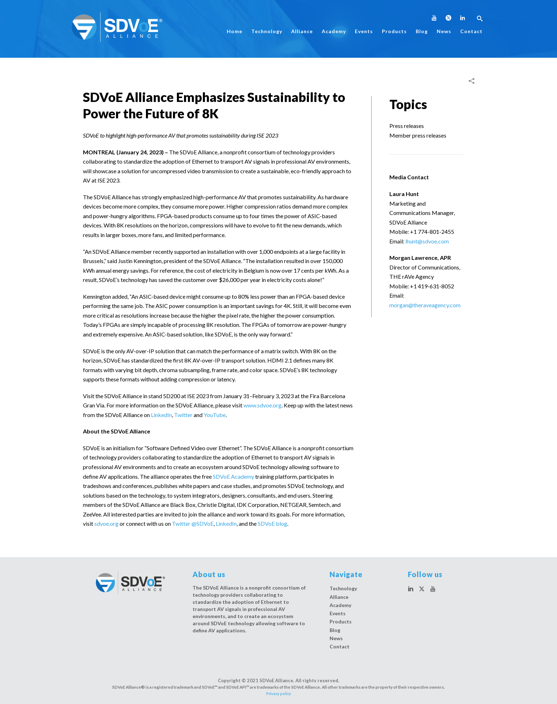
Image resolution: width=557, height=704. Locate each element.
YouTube (215, 414)
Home (234, 31)
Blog (422, 31)
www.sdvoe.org (262, 405)
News (444, 31)
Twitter (183, 414)
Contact (471, 31)
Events (364, 31)
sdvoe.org (106, 523)
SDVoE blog (272, 523)
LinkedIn (161, 414)
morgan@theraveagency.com (425, 305)
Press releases (406, 125)
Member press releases (417, 135)
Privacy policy (278, 694)
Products (394, 31)
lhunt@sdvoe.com (427, 241)
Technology (266, 31)
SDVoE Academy (233, 476)
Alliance (302, 31)
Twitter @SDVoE (193, 523)
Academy (334, 31)
